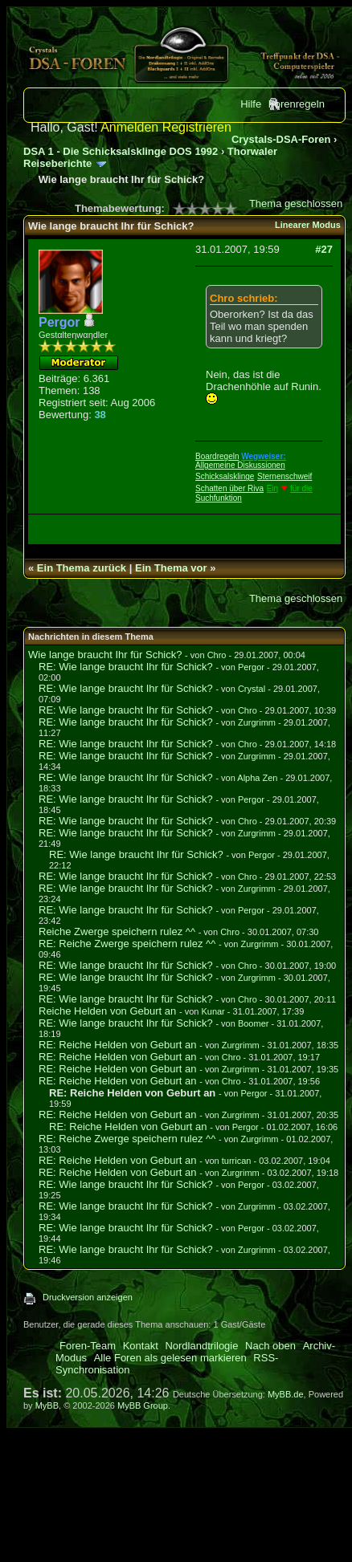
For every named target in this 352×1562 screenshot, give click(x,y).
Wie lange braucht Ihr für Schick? (105, 655)
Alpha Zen (257, 778)
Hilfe (250, 104)
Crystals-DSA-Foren (281, 139)
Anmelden (129, 127)
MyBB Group (142, 1405)
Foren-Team (87, 1346)
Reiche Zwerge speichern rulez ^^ (117, 931)
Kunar (212, 1011)
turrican (237, 1160)
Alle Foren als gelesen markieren (170, 1358)
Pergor (251, 667)
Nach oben (270, 1346)
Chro (217, 655)
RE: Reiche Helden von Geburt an (118, 1045)
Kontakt (140, 1346)
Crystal (251, 689)
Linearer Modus (308, 225)
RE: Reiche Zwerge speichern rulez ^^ (127, 944)
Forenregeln (296, 104)
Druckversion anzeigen (88, 1297)
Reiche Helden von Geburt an (107, 1011)
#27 (324, 249)
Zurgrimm (257, 722)
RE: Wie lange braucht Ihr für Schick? (126, 667)
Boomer (253, 1023)
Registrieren (196, 127)
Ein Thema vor (171, 568)
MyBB (47, 1405)
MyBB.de (286, 1394)
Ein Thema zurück (81, 568)
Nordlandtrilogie (201, 1346)
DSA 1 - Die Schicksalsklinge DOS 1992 (120, 151)
